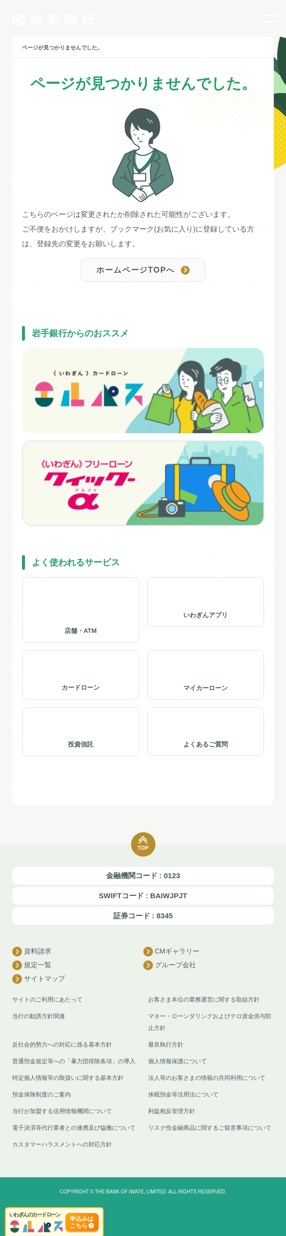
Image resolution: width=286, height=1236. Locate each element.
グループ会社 (169, 965)
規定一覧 (31, 965)
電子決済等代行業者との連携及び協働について (73, 1127)
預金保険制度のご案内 (41, 1094)
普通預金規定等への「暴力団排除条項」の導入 (73, 1061)
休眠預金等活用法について (183, 1094)
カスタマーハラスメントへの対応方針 (62, 1144)
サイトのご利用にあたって (47, 999)
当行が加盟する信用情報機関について (62, 1111)
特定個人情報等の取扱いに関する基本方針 (68, 1077)
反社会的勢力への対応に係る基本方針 (62, 1044)
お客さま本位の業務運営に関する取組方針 (204, 999)
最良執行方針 (165, 1044)
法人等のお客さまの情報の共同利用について (206, 1077)
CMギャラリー (171, 951)
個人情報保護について (177, 1061)
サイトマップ (38, 979)
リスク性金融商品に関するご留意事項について (209, 1127)
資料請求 (31, 951)
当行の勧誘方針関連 (38, 1016)
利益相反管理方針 (171, 1111)
